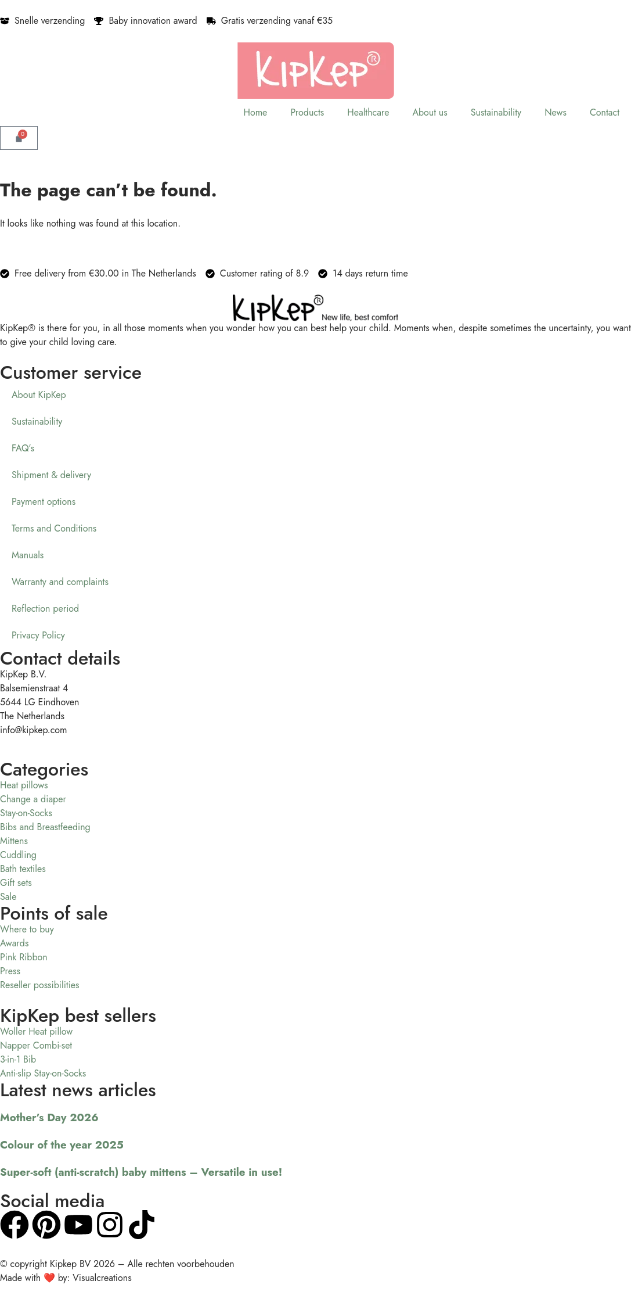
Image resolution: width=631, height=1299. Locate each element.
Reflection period (45, 608)
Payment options (43, 501)
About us (429, 112)
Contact (604, 112)
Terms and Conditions (54, 528)
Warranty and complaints (60, 582)
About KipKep (39, 394)
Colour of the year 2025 (62, 1145)
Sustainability (496, 112)
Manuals (28, 555)
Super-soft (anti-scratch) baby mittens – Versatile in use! (141, 1172)
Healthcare (368, 112)
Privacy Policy (38, 635)
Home (255, 112)
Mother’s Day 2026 (49, 1117)
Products (307, 112)
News (556, 112)
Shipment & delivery (51, 475)
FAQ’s (23, 448)
